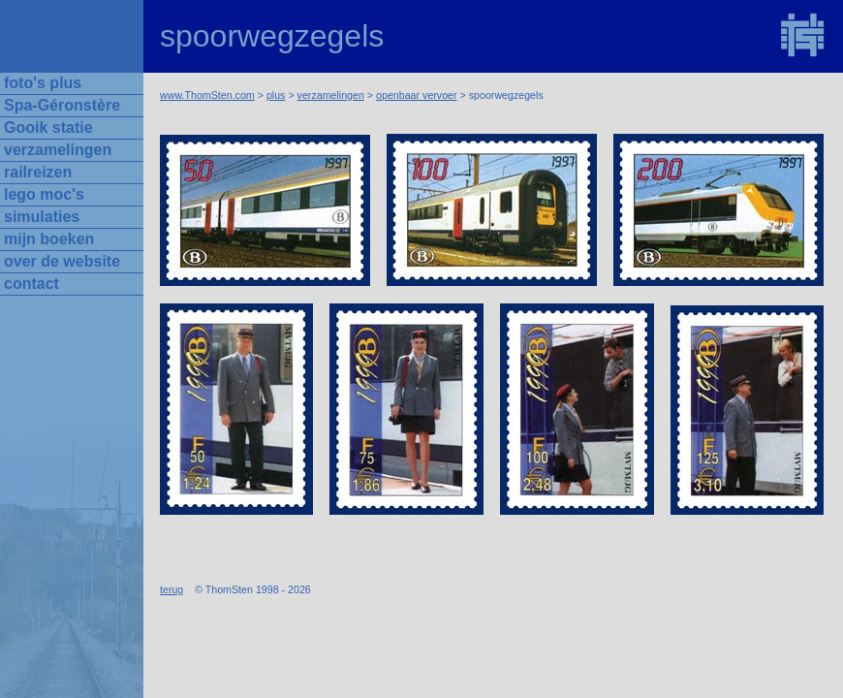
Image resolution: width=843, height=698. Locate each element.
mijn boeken (49, 239)
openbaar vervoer (416, 95)
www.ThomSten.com (207, 95)
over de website (62, 261)
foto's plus (42, 83)
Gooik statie (48, 127)
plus (276, 95)
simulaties (41, 216)
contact (31, 283)
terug (171, 589)
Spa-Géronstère (62, 105)
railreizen (38, 172)
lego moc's (44, 194)
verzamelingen (330, 95)
